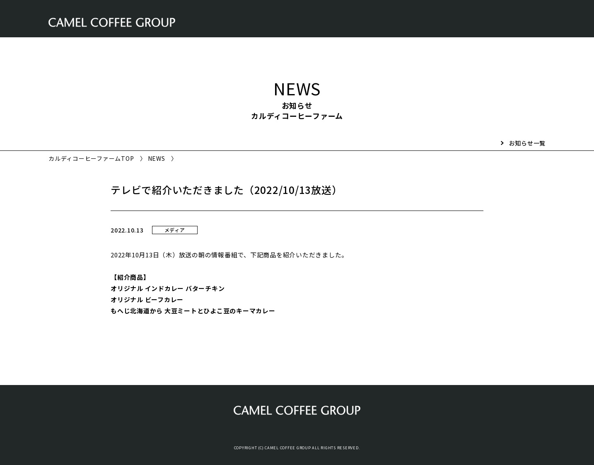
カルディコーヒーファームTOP (91, 158)
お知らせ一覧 (527, 143)
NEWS (156, 158)
